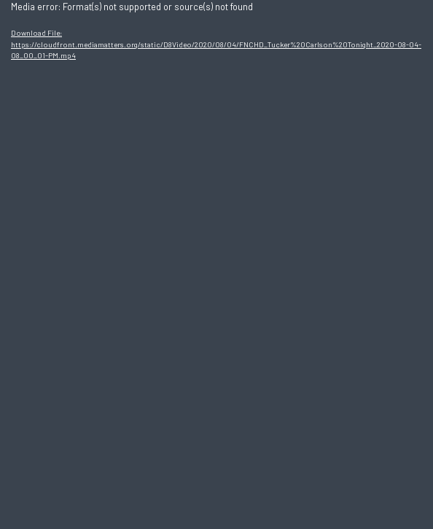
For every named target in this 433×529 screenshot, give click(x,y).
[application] (216, 264)
